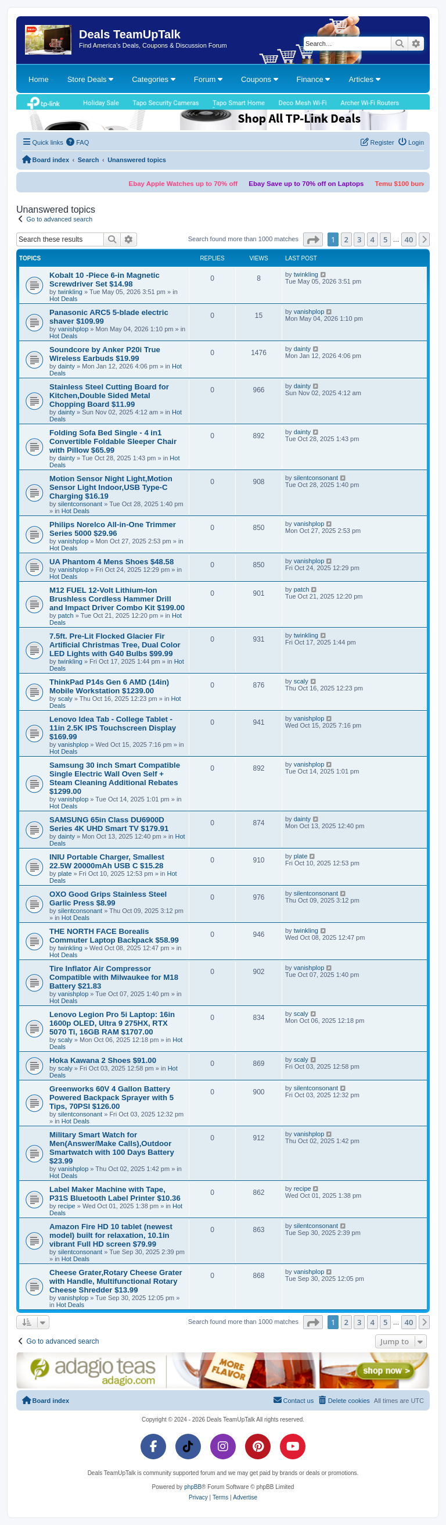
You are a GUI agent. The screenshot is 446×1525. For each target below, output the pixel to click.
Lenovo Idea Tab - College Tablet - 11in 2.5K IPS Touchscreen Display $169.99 (112, 728)
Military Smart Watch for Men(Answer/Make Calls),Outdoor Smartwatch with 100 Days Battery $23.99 (111, 1147)
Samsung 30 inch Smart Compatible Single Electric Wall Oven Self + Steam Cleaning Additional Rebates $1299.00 (114, 778)
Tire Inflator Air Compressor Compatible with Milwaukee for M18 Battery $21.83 (113, 977)
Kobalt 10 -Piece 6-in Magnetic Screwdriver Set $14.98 (104, 279)
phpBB (193, 1487)
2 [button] (346, 239)
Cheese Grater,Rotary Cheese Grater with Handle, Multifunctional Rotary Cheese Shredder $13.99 (115, 1281)
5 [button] (385, 239)
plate (65, 873)
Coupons (259, 79)
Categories (153, 79)
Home (38, 79)
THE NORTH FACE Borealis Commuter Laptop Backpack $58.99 (114, 935)
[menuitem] (77, 142)
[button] (313, 239)
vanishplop (73, 328)
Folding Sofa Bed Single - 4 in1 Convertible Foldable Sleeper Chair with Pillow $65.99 (113, 441)
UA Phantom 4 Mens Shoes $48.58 (111, 561)
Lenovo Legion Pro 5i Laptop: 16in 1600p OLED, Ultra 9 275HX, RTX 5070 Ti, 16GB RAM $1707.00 (112, 1023)
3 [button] (359, 239)
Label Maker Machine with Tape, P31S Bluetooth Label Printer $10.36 (115, 1193)
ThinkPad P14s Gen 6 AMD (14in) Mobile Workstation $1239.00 (109, 686)
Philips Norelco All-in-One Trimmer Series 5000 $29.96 (112, 529)
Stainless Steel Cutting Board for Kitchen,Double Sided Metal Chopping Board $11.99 (109, 395)
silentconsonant (80, 503)
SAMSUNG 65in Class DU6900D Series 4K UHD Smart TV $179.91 (108, 824)
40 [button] (409, 239)
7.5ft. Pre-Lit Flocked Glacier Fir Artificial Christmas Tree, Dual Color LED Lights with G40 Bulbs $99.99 (115, 645)
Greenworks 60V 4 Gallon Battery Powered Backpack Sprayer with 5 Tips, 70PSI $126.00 (111, 1097)
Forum (208, 79)
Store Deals (90, 79)
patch (66, 615)
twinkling (70, 291)
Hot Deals (63, 298)
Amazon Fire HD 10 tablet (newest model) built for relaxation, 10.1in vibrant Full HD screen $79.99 (110, 1235)
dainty (66, 366)
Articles (364, 79)
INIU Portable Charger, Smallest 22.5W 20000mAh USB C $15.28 (106, 861)
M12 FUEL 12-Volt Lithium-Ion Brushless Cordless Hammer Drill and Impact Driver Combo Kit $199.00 (117, 599)
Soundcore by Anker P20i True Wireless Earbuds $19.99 (104, 354)
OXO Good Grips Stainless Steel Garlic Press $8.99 (108, 898)
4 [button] (373, 239)
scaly (65, 698)
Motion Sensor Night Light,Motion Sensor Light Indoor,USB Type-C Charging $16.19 (110, 487)
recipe (66, 1205)
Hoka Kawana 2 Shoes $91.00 (102, 1060)
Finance (313, 79)
